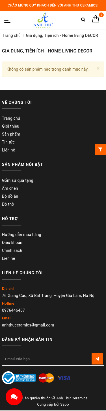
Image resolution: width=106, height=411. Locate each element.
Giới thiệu (10, 126)
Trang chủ (11, 118)
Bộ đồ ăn (10, 196)
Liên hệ (8, 150)
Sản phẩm (11, 134)
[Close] (98, 68)
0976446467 (13, 310)
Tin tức (8, 142)
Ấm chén (10, 188)
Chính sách (12, 250)
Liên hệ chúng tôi (22, 273)
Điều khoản (12, 242)
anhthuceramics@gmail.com (28, 325)
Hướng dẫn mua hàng (21, 234)
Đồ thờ (8, 204)
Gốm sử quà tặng (17, 180)
